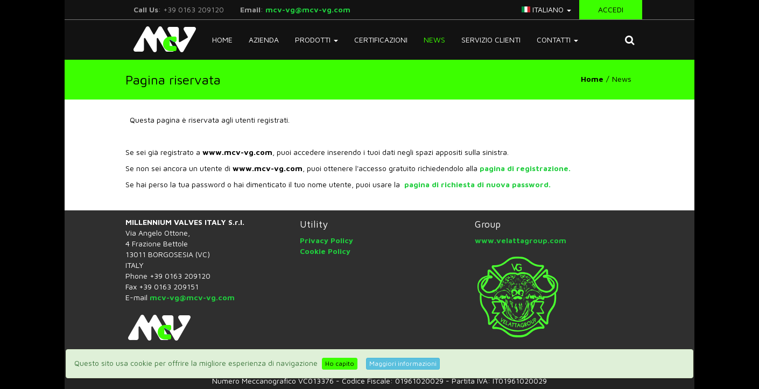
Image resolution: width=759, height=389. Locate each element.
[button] (629, 39)
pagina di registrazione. (525, 168)
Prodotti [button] (316, 39)
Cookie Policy (325, 251)
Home (222, 39)
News (434, 39)
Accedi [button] (610, 9)
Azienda (264, 39)
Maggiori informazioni (403, 363)
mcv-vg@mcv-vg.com (307, 9)
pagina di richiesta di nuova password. (477, 184)
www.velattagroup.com (520, 240)
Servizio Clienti (491, 39)
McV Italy (160, 39)
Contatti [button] (557, 39)
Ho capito (339, 363)
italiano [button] (546, 9)
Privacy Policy (326, 240)
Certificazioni (380, 39)
